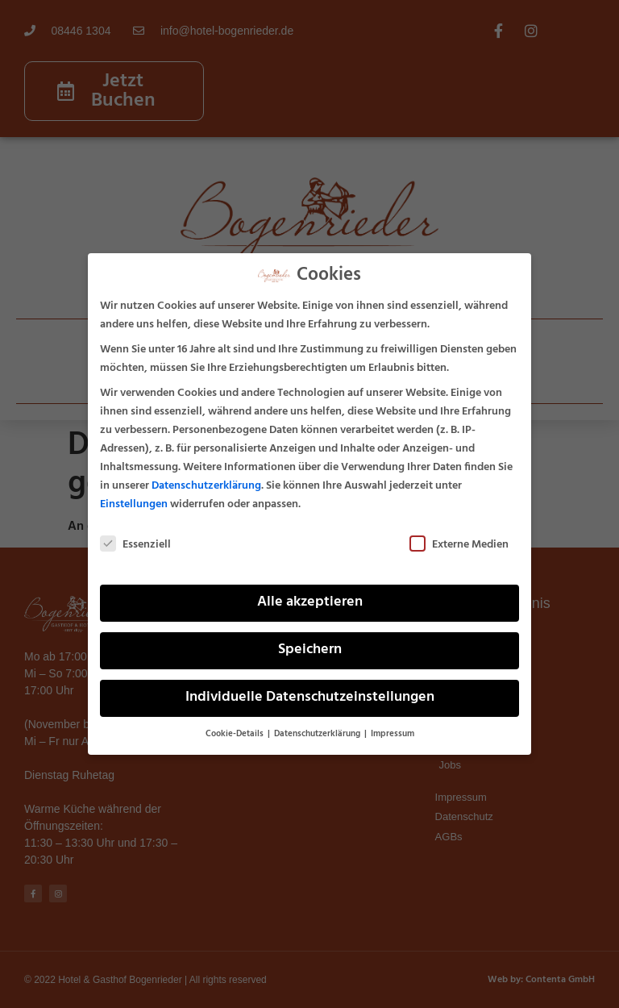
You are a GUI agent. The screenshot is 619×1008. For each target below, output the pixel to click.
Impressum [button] (392, 734)
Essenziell (135, 544)
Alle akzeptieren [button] (310, 602)
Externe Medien (459, 544)
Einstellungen (134, 504)
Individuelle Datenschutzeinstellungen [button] (309, 697)
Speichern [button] (310, 650)
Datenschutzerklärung (206, 486)
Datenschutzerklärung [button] (318, 734)
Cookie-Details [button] (236, 734)
